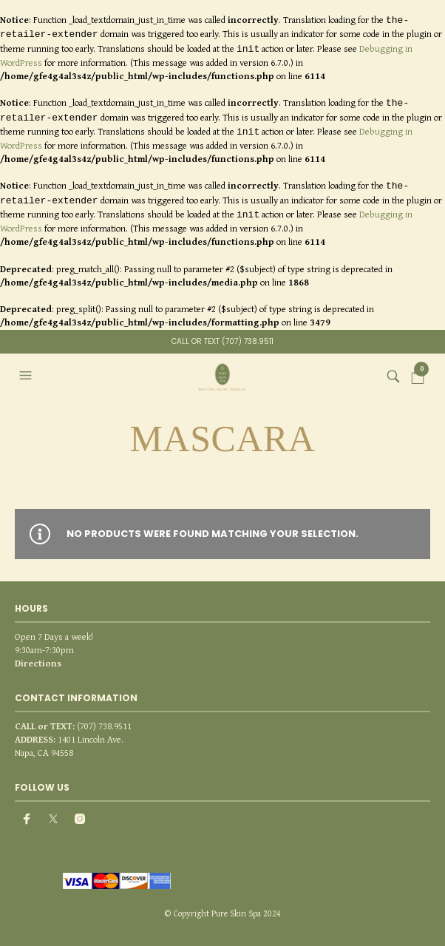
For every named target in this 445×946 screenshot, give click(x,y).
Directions (38, 663)
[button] (27, 376)
